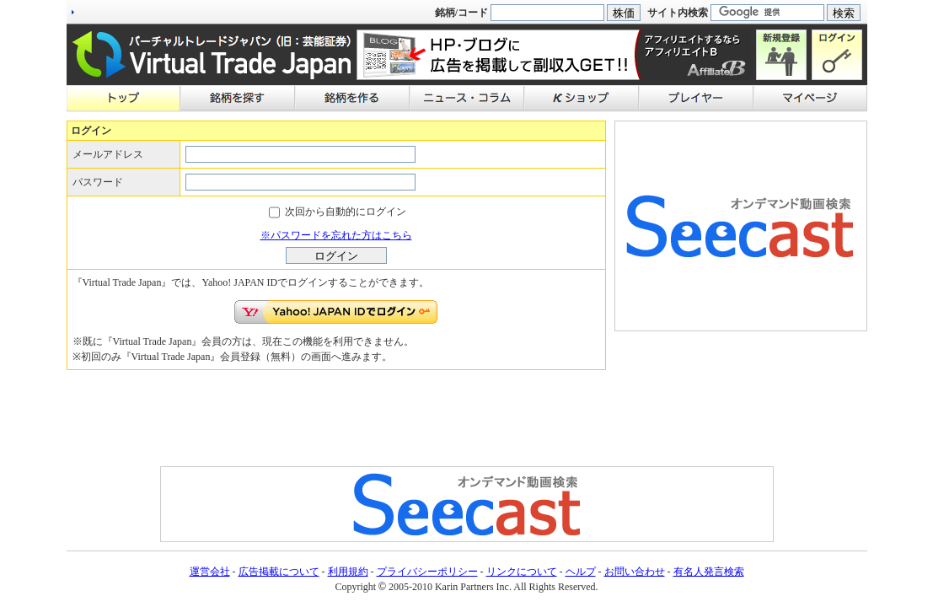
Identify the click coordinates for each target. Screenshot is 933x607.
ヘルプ (581, 571)
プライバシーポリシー (427, 571)
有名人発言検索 (708, 571)
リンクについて (521, 571)
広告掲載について (279, 571)
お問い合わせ (634, 571)
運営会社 (210, 571)
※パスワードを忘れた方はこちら (336, 235)
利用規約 (348, 571)
